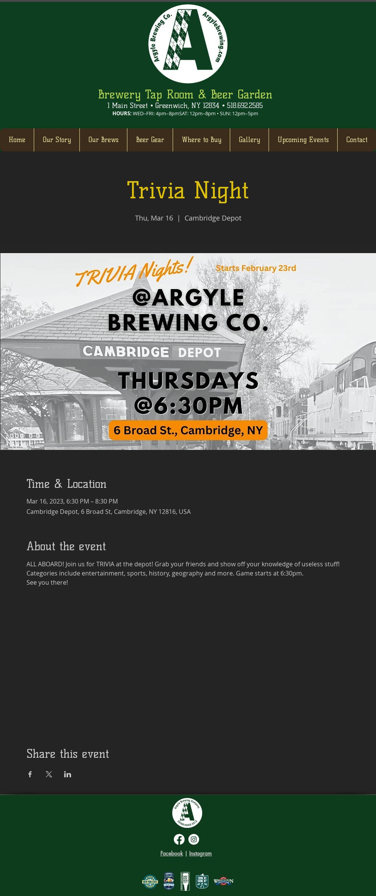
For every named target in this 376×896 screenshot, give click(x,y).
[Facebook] (179, 839)
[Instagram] (193, 839)
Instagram (200, 853)
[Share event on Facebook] (30, 774)
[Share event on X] (49, 774)
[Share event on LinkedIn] (67, 774)
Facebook (171, 853)
